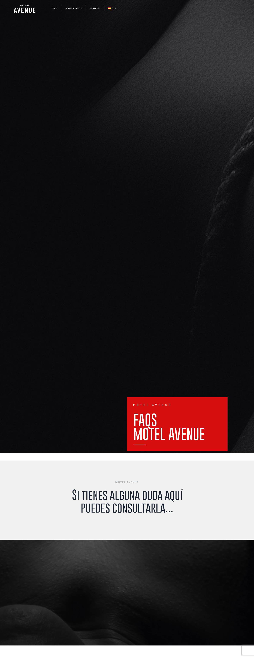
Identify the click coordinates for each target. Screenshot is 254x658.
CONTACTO (95, 8)
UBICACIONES (74, 8)
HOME (55, 8)
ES (112, 8)
